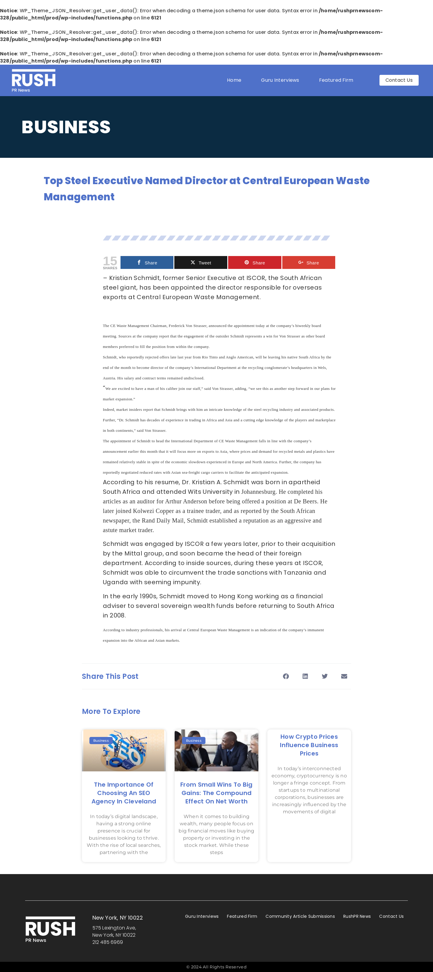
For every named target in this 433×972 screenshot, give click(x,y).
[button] (285, 676)
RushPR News (357, 916)
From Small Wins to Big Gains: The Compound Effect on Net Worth (216, 793)
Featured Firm (337, 80)
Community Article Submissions (300, 916)
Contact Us (391, 916)
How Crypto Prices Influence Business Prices (309, 745)
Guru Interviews (280, 80)
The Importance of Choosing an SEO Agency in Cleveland (124, 793)
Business (66, 127)
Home (234, 80)
